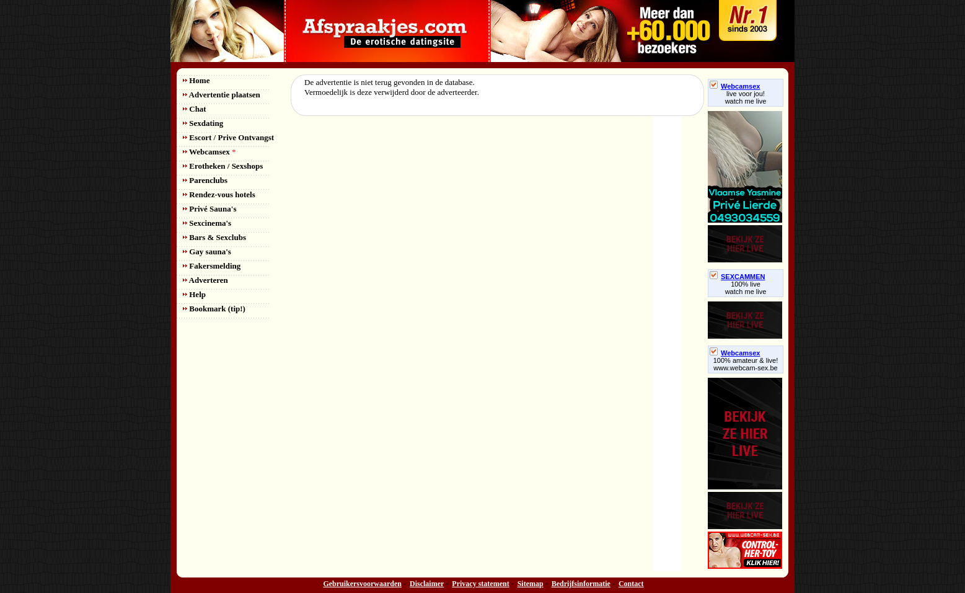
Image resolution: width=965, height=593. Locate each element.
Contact (631, 583)
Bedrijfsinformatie (581, 583)
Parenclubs (205, 180)
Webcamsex (209, 151)
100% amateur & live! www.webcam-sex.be (745, 364)
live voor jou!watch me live (746, 97)
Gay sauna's (207, 251)
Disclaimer (427, 583)
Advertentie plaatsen (221, 94)
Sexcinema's (207, 223)
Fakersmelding (211, 265)
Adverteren (205, 280)
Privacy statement (480, 583)
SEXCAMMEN (737, 276)
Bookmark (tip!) (214, 308)
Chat (194, 109)
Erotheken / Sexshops (223, 166)
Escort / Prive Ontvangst (228, 137)
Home (196, 80)
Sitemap (531, 583)
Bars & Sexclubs (214, 237)
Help (194, 294)
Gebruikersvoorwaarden (362, 583)
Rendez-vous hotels (219, 194)
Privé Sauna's (209, 208)
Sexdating (203, 123)
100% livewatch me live (746, 287)
